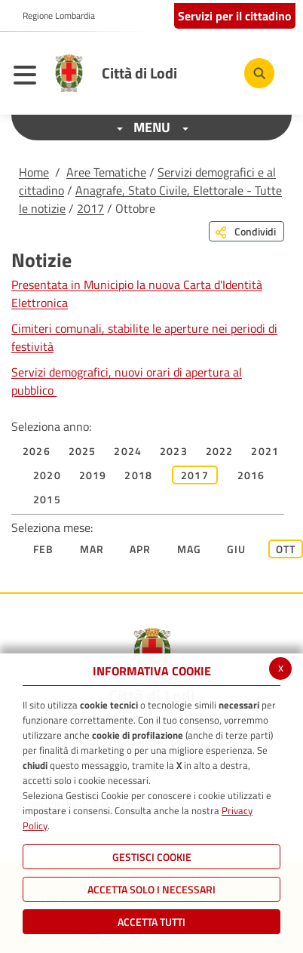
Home (34, 172)
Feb (43, 549)
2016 (251, 475)
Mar (92, 549)
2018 (138, 475)
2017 (90, 208)
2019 (93, 475)
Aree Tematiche (106, 172)
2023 (174, 451)
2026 (36, 451)
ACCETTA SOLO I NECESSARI (151, 889)
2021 (265, 451)
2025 (82, 451)
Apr (141, 549)
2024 (128, 451)
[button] (53, 16)
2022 (220, 451)
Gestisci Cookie (151, 857)
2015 (47, 499)
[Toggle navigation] (29, 77)
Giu (236, 549)
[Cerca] (259, 73)
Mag (189, 549)
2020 (47, 475)
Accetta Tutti (151, 922)
